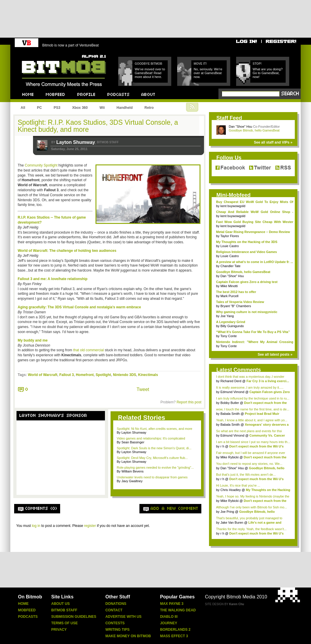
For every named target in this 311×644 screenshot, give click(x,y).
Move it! (200, 63)
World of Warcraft (42, 375)
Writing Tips (117, 630)
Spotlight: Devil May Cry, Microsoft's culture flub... (152, 458)
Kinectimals (148, 375)
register (90, 526)
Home (23, 604)
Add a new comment (174, 508)
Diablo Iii (168, 617)
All (23, 108)
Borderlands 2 (175, 630)
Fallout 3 (66, 375)
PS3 (57, 108)
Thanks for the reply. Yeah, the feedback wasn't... (251, 529)
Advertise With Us (123, 617)
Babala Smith (230, 413)
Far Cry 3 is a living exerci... (267, 381)
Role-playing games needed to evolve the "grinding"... (155, 467)
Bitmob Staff (64, 610)
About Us (60, 604)
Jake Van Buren (232, 522)
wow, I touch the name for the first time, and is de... (252, 409)
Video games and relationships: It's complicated (151, 438)
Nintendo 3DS (124, 375)
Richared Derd (231, 381)
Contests (114, 623)
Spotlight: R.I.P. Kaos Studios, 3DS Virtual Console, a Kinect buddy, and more (98, 126)
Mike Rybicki (230, 457)
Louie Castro (230, 246)
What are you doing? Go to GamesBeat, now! (268, 73)
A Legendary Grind (230, 322)
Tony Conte (228, 336)
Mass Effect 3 (174, 636)
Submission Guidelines (73, 617)
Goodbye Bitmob (148, 63)
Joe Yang (227, 316)
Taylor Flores (229, 236)
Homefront (85, 375)
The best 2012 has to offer (236, 292)
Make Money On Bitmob (128, 636)
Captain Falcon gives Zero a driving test (246, 282)
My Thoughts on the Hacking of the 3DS (246, 242)
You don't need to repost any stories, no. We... (249, 463)
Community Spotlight (41, 165)
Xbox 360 (80, 108)
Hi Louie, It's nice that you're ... (238, 485)
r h (222, 446)
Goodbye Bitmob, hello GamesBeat (254, 130)
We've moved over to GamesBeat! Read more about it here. (150, 73)
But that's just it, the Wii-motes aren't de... (246, 474)
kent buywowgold (233, 206)
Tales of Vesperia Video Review (240, 302)
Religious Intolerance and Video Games (246, 252)
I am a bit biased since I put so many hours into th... (253, 442)
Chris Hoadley (231, 490)
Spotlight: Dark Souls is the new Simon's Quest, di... (154, 448)
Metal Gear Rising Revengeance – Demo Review (253, 232)
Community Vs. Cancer (267, 435)
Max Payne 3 (171, 604)
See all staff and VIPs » (273, 142)
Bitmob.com (34, 53)
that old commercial (88, 350)
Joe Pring (227, 511)
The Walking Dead (178, 610)
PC (39, 108)
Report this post (189, 402)
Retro (149, 108)
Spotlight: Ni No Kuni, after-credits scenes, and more (154, 428)
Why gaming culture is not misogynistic (246, 312)
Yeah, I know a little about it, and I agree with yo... (251, 420)
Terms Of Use (64, 623)
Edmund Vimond (232, 392)
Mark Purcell (229, 296)
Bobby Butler (230, 403)
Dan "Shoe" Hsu (240, 126)
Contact (113, 610)
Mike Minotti (229, 286)
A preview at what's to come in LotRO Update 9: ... (254, 262)
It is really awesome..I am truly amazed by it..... (250, 387)
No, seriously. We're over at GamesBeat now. (208, 73)
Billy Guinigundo (232, 326)
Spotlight (103, 375)
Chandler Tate (231, 266)
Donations (115, 604)
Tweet (142, 389)
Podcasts (28, 617)
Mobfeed (27, 610)
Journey (168, 623)
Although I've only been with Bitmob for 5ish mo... (251, 507)
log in (36, 526)
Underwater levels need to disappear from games (152, 477)
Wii (102, 108)
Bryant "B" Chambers (236, 306)
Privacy (59, 630)
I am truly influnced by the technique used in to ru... (252, 398)
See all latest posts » (275, 354)
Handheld (124, 108)
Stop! (257, 63)
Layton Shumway (75, 142)
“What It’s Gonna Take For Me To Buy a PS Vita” (253, 332)
